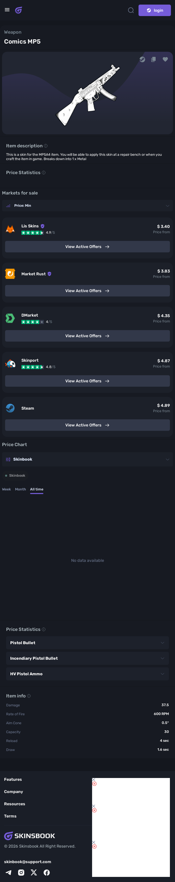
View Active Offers (87, 246)
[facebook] (46, 872)
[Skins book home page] (18, 10)
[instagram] (21, 872)
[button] (165, 59)
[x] (34, 872)
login (154, 10)
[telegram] (8, 872)
